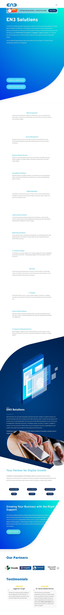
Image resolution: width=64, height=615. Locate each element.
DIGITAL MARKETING (32, 489)
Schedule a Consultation (16, 80)
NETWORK (14, 493)
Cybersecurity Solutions (19, 215)
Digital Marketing (32, 191)
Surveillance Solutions (19, 173)
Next (58, 568)
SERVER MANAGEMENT (50, 489)
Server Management (32, 137)
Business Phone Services (20, 155)
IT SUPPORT (32, 493)
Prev (6, 568)
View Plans (53, 10)
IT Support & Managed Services (22, 329)
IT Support (32, 293)
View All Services (13, 531)
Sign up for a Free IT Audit (16, 86)
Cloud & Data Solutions (19, 311)
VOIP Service (50, 493)
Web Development (31, 113)
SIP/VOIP (32, 269)
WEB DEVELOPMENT (14, 489)
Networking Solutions (19, 233)
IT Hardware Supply (18, 251)
